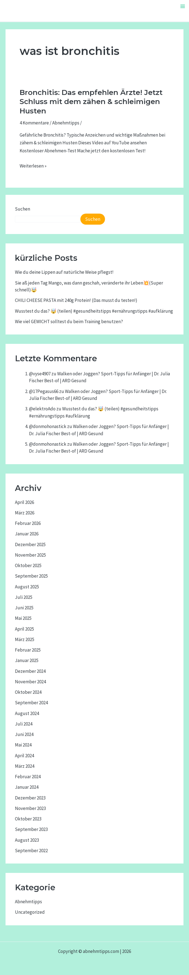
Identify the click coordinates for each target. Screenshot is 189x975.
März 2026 (24, 513)
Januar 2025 (26, 660)
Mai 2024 (23, 745)
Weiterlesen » (33, 166)
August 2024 (27, 713)
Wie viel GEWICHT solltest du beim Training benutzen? (69, 321)
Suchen (22, 209)
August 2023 (27, 840)
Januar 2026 (26, 534)
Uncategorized (30, 912)
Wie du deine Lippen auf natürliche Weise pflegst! (64, 272)
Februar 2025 (28, 650)
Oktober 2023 (28, 819)
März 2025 (24, 639)
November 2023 (30, 808)
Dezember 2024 (30, 671)
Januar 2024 (26, 787)
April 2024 (24, 756)
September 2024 (31, 703)
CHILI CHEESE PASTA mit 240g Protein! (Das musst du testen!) (76, 300)
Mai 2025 (23, 618)
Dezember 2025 (30, 544)
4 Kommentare (34, 123)
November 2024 (30, 682)
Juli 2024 (23, 724)
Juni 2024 (24, 734)
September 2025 (31, 576)
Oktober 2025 (28, 565)
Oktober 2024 (28, 692)
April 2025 (24, 629)
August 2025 (27, 587)
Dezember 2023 (30, 798)
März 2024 (24, 766)
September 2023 (31, 829)
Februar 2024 (28, 777)
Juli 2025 (23, 597)
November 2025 (30, 555)
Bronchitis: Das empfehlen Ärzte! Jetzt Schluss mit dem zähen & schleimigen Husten (91, 102)
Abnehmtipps (65, 123)
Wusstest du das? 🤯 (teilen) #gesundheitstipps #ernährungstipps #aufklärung (94, 311)
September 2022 (31, 851)
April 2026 (24, 502)
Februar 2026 (28, 523)
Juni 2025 (24, 608)
